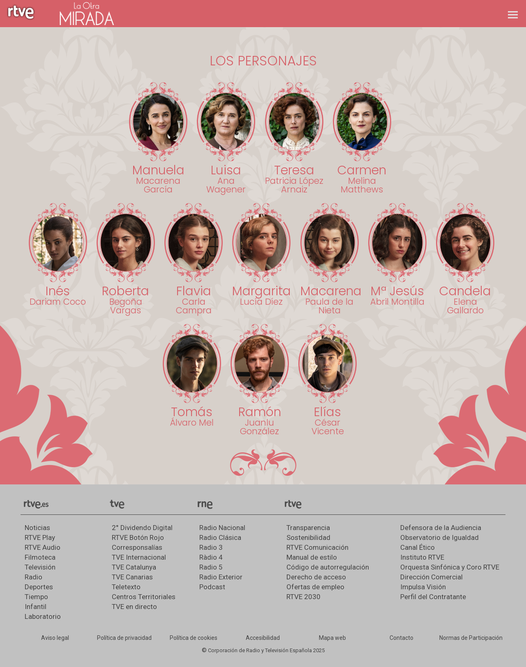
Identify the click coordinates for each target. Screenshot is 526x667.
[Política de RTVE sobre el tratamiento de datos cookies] (193, 638)
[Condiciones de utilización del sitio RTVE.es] (55, 638)
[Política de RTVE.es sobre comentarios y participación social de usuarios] (470, 638)
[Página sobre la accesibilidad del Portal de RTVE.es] (263, 638)
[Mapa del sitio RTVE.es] (332, 638)
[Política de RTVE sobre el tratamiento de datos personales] (124, 638)
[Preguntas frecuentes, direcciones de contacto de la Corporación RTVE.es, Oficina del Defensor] (401, 638)
